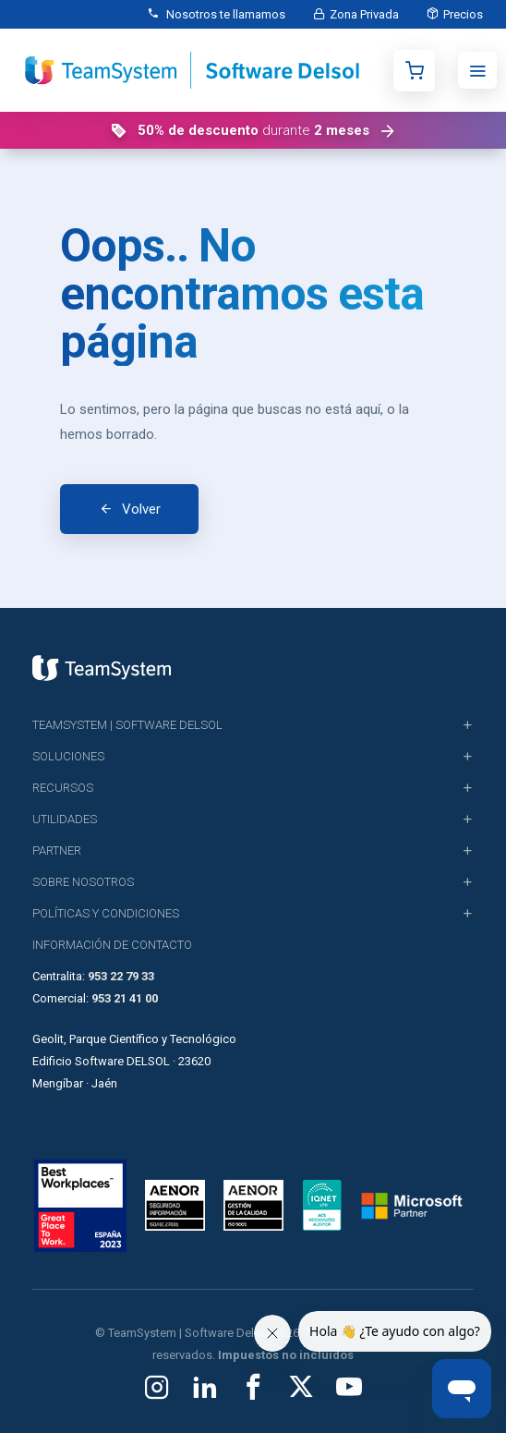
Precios (463, 14)
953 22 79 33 (121, 976)
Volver (141, 509)
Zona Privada (364, 14)
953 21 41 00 (124, 998)
